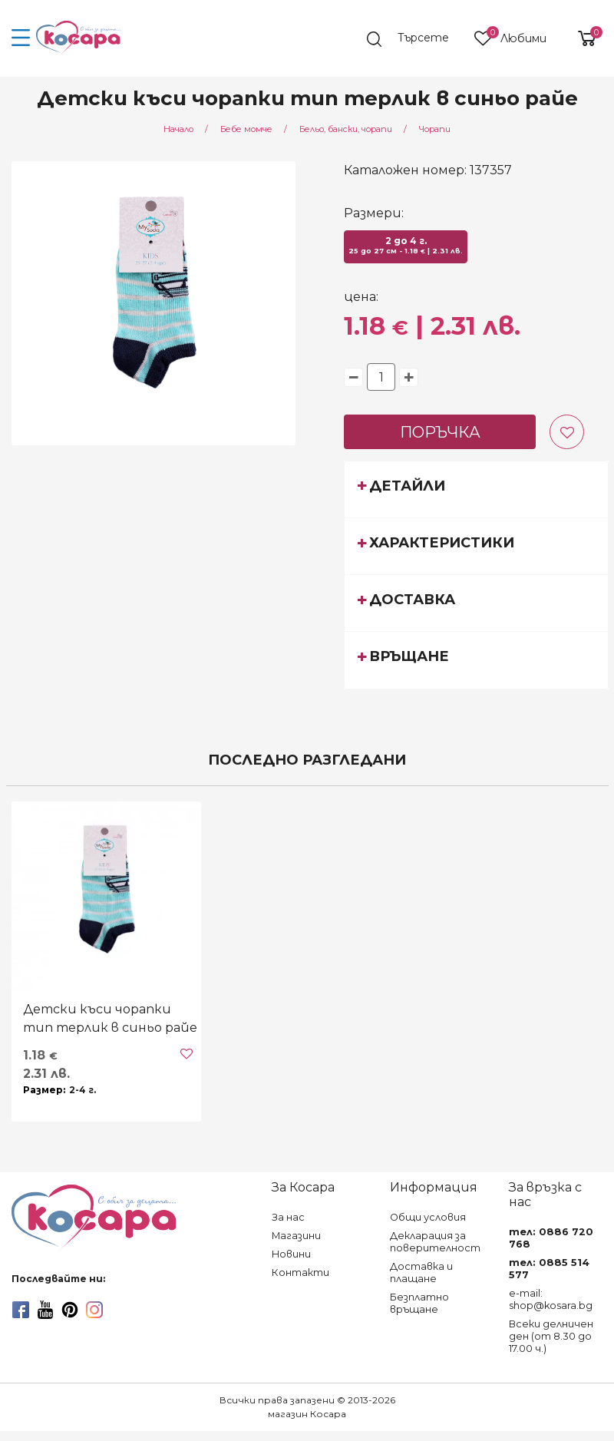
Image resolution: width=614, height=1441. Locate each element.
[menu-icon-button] (21, 38)
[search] (415, 39)
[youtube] (45, 1310)
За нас (288, 1217)
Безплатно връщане (419, 1303)
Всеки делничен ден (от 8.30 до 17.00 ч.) (551, 1336)
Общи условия (428, 1217)
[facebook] (21, 1310)
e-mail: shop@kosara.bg (551, 1299)
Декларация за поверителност (435, 1242)
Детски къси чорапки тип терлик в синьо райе (110, 1018)
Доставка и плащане (421, 1272)
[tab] (476, 489)
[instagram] (94, 1310)
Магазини (296, 1235)
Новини (291, 1254)
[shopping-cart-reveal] (581, 38)
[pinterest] (70, 1310)
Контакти (300, 1272)
